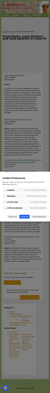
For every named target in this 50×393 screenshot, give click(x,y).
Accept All (24, 217)
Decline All (13, 217)
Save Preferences (39, 217)
